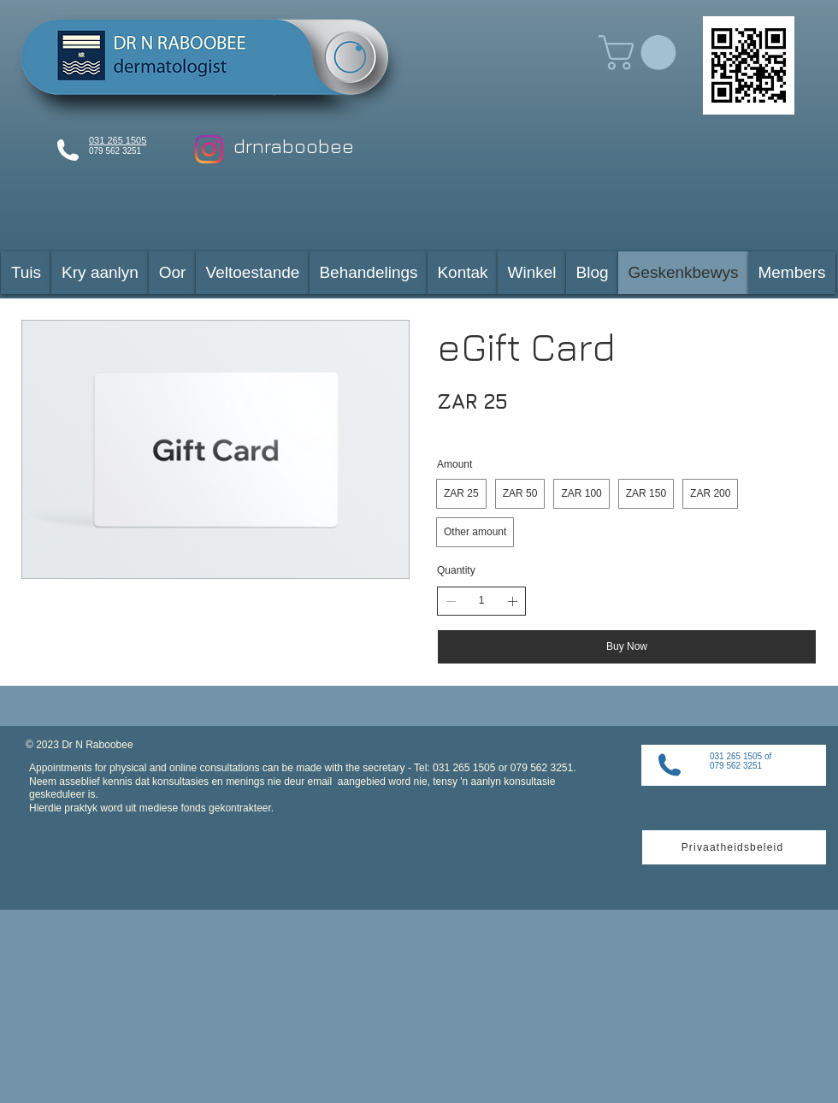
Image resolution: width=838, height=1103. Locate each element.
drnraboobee (293, 145)
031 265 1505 (117, 140)
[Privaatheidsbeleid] (734, 847)
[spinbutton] (481, 600)
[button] (641, 52)
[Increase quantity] (512, 601)
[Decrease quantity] (450, 601)
